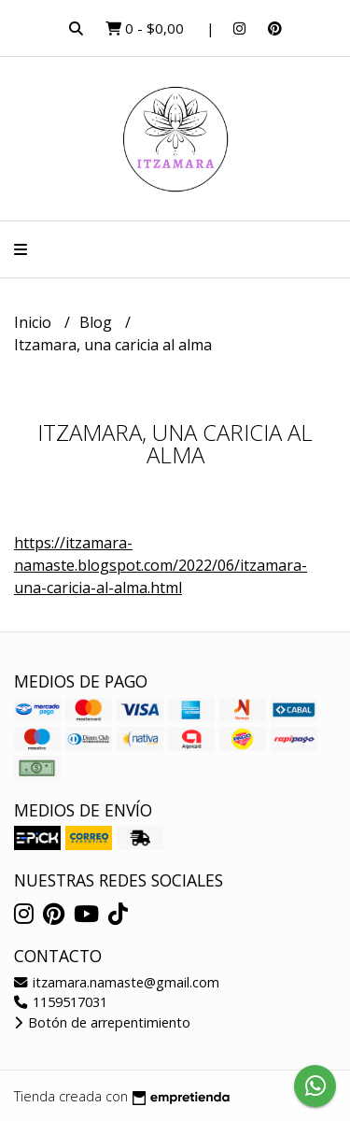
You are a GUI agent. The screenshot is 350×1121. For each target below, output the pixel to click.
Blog (97, 322)
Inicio (34, 322)
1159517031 (60, 1002)
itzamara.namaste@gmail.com (116, 982)
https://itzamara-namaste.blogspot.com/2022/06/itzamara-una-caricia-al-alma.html (160, 565)
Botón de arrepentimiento (102, 1022)
